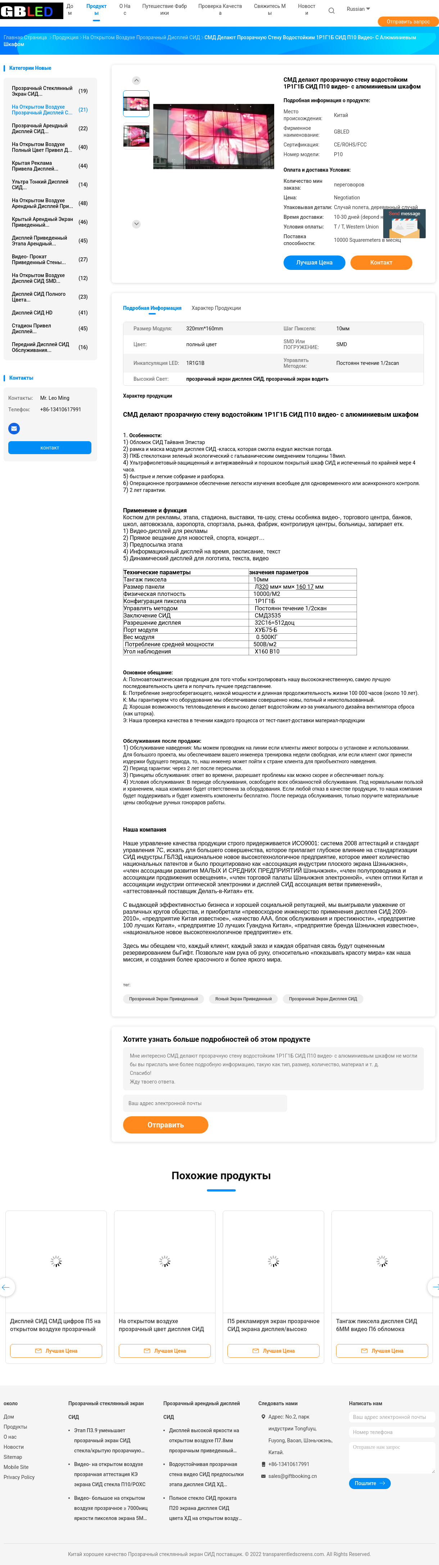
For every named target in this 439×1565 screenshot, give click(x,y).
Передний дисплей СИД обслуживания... (50, 347)
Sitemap (13, 1457)
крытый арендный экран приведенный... (50, 222)
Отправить (166, 1125)
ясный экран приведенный (243, 998)
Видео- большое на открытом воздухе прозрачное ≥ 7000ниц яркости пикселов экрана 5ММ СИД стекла (111, 1509)
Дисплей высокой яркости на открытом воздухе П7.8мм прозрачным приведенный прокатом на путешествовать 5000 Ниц (204, 1442)
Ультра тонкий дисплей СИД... (50, 184)
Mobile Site (16, 1467)
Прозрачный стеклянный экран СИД (106, 1410)
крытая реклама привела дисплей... (50, 166)
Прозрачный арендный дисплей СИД (201, 1410)
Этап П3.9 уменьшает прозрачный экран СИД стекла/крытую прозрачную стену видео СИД (107, 1442)
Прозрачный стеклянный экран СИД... (50, 91)
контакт (49, 448)
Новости (14, 1447)
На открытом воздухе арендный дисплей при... (50, 203)
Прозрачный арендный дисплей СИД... (50, 128)
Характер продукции (216, 308)
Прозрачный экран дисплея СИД (323, 998)
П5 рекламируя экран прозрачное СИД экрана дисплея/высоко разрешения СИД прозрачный (273, 1329)
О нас (10, 1437)
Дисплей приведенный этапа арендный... (50, 240)
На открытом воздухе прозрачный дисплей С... (50, 110)
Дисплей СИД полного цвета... (50, 297)
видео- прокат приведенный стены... (50, 259)
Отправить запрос (408, 21)
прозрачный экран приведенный (163, 998)
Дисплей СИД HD (50, 312)
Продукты (15, 1427)
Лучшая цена (315, 262)
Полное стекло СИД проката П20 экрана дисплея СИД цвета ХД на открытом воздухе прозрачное (206, 1509)
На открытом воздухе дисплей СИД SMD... (50, 278)
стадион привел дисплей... (50, 328)
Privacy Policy (19, 1477)
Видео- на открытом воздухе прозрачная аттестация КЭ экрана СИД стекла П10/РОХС (109, 1474)
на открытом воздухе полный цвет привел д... (50, 147)
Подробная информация (152, 308)
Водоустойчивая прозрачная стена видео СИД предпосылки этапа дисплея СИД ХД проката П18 (206, 1475)
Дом (9, 1417)
